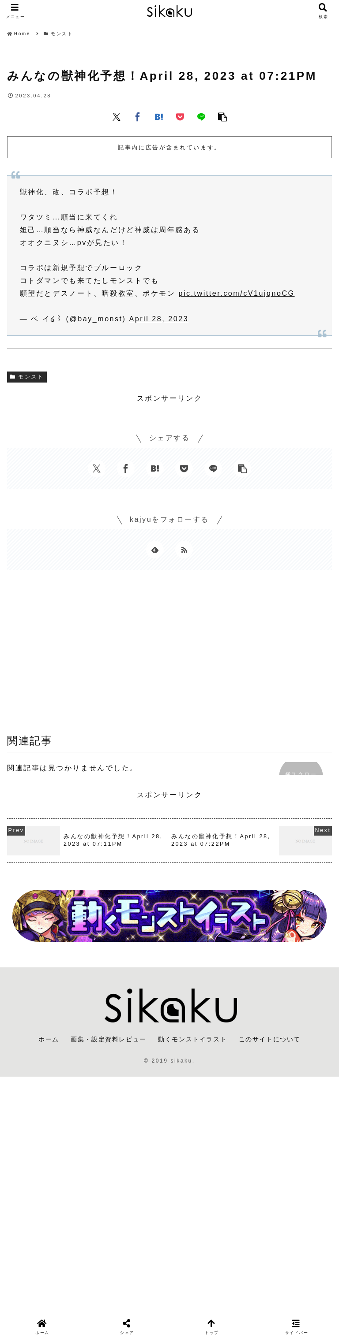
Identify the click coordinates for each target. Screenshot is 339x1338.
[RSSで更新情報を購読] (184, 549)
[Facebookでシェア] (138, 116)
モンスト (27, 377)
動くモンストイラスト (192, 1039)
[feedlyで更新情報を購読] (155, 549)
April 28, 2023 (159, 319)
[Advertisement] (169, 655)
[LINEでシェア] (201, 116)
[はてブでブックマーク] (159, 116)
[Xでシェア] (116, 116)
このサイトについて (270, 1039)
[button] (222, 116)
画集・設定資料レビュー (109, 1039)
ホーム (48, 1039)
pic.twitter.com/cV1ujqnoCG (236, 293)
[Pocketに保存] (180, 116)
